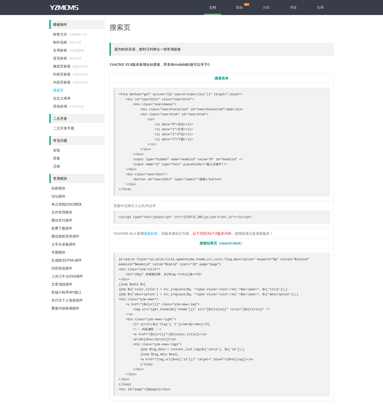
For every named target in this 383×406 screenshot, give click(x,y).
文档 (212, 8)
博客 (293, 8)
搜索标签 (151, 234)
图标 (239, 8)
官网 (320, 8)
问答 (266, 8)
